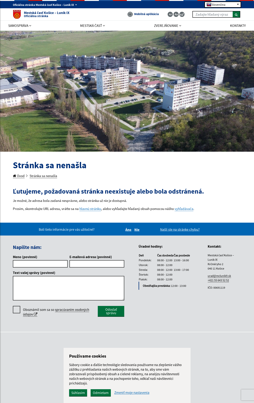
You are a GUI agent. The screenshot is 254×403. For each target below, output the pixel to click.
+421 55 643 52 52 (218, 280)
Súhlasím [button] (78, 392)
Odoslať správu (111, 311)
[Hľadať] (236, 14)
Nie (137, 229)
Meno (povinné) (25, 257)
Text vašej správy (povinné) (34, 272)
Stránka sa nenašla (43, 176)
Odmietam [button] (101, 392)
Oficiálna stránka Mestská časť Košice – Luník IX (45, 5)
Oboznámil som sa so (56, 312)
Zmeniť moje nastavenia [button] (131, 392)
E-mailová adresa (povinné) (90, 257)
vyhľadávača (184, 208)
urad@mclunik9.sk (219, 276)
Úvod (19, 176)
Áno (129, 229)
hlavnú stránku (90, 208)
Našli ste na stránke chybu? (180, 229)
